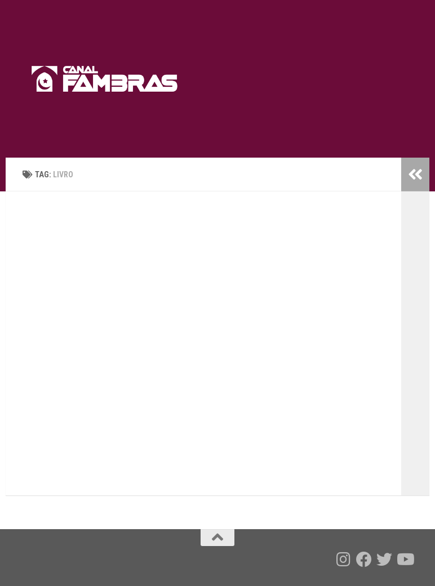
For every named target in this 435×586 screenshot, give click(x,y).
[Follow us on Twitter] (384, 559)
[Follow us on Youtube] (404, 559)
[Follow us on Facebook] (364, 559)
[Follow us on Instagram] (344, 559)
